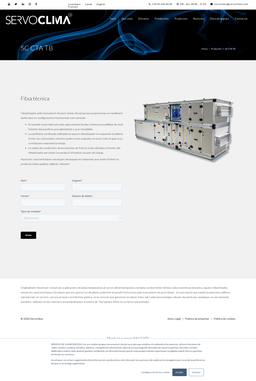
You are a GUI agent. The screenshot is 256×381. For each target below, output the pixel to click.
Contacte (241, 18)
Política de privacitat (197, 318)
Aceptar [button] (179, 372)
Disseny (143, 18)
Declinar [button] (196, 372)
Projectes (181, 18)
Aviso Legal (174, 318)
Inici (113, 18)
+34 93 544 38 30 (157, 4)
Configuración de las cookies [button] (155, 372)
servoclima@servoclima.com (229, 4)
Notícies (199, 18)
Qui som (127, 18)
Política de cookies (224, 318)
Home (204, 48)
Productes (162, 18)
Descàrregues (219, 18)
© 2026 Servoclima (32, 318)
